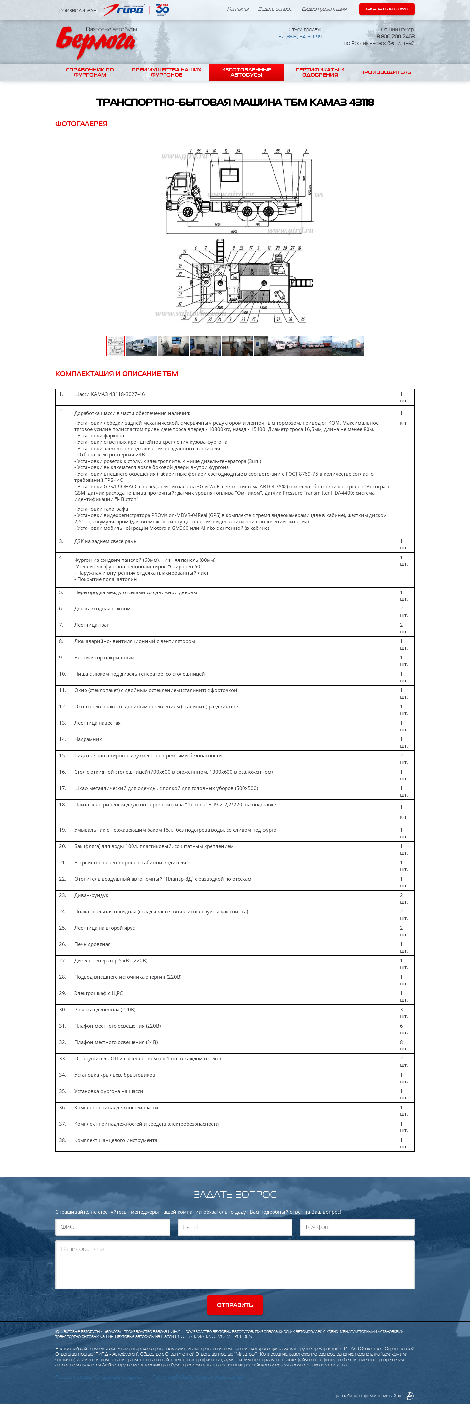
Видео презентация (324, 9)
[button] (359, 145)
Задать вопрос (275, 9)
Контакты (237, 9)
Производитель (385, 72)
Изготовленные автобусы (246, 72)
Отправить (235, 1305)
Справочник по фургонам (90, 72)
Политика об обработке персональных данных (197, 1377)
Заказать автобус (387, 9)
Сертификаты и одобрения (320, 72)
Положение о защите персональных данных (99, 1377)
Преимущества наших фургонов (166, 72)
